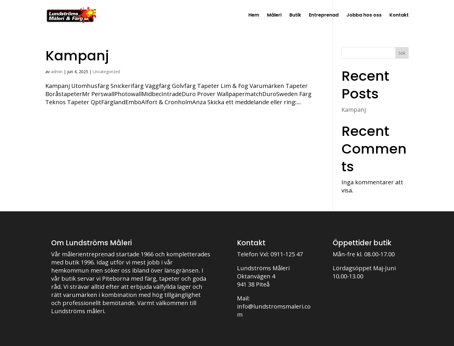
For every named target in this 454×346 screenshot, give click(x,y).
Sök (401, 53)
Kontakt (399, 15)
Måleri (274, 15)
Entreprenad (324, 15)
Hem (253, 15)
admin (57, 71)
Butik (295, 15)
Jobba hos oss (364, 15)
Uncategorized (106, 71)
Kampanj (77, 55)
